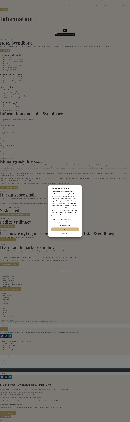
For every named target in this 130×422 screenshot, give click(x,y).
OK (65, 229)
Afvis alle (65, 233)
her (67, 222)
